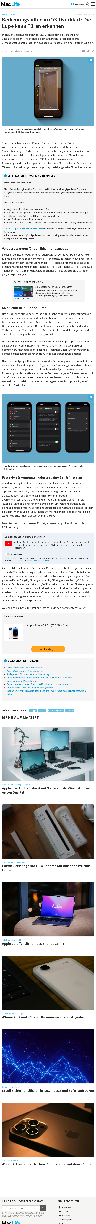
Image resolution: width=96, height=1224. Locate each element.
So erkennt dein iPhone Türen (21, 680)
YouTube (64, 1215)
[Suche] (87, 4)
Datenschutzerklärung (42, 560)
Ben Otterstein (11, 51)
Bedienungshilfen (57, 710)
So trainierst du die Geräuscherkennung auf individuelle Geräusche (39, 677)
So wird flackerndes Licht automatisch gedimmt (30, 687)
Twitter (64, 1211)
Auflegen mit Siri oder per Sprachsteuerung (28, 674)
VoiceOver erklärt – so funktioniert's (24, 667)
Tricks (43, 710)
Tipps (34, 710)
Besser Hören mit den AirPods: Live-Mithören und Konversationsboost (40, 684)
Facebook (65, 1207)
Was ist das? (90, 14)
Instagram (65, 1219)
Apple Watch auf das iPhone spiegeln (25, 670)
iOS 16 (70, 710)
